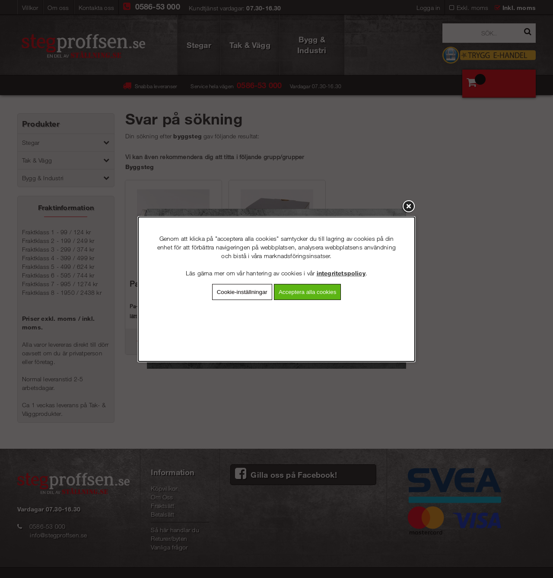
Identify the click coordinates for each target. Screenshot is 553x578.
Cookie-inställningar (242, 291)
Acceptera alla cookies (307, 291)
